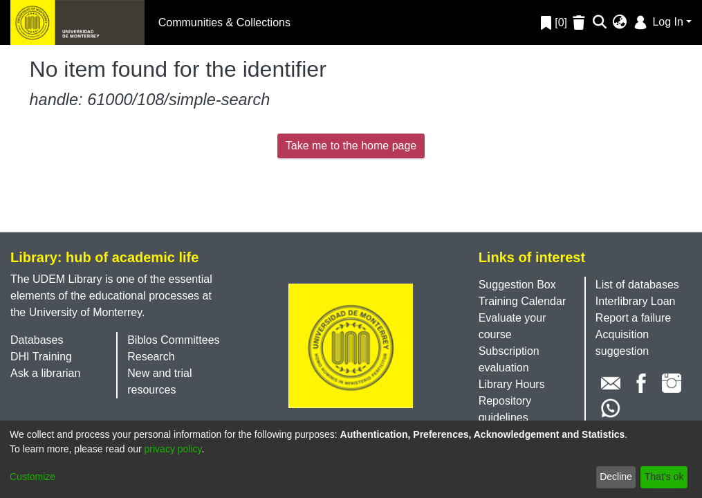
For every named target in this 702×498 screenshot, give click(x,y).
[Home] (77, 22)
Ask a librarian (45, 373)
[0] (554, 22)
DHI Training (41, 356)
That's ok (664, 476)
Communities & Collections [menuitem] (224, 22)
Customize (32, 476)
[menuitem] (620, 23)
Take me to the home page (351, 145)
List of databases (637, 284)
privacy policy (173, 448)
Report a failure (633, 318)
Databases (37, 340)
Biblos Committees (173, 340)
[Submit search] (600, 23)
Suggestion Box (517, 284)
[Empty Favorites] (581, 22)
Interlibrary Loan (635, 301)
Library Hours (512, 384)
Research (150, 356)
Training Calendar (522, 301)
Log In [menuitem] (657, 22)
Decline (616, 476)
